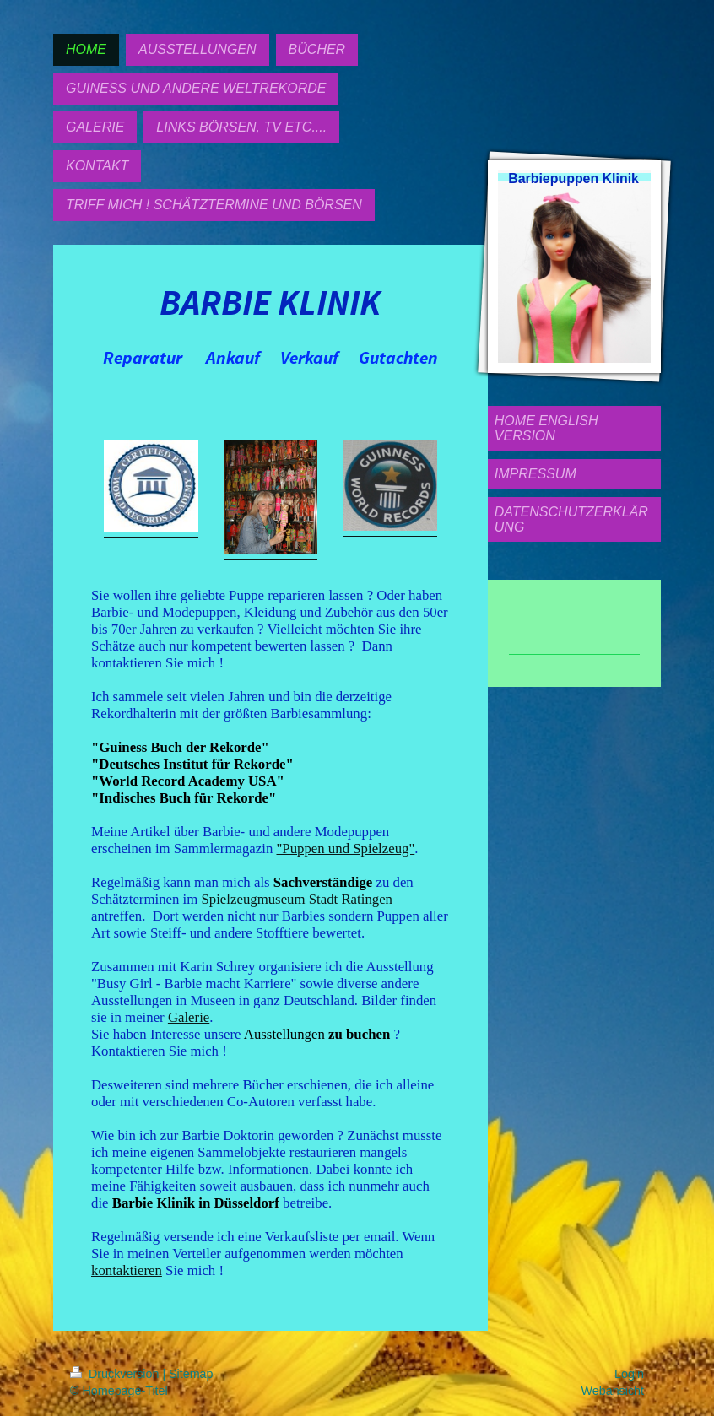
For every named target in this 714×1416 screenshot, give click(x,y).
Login (629, 1374)
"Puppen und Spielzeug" (345, 848)
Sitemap (191, 1374)
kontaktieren (126, 1270)
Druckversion (116, 1374)
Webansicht (612, 1390)
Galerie (188, 1017)
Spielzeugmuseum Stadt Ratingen (296, 899)
